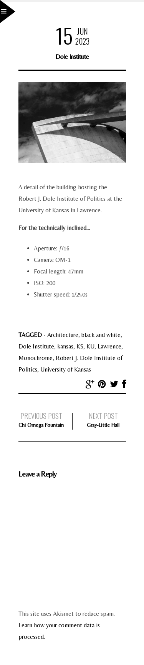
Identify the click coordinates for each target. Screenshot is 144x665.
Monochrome (35, 358)
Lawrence (109, 346)
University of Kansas (65, 369)
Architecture (62, 334)
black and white (101, 334)
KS (79, 346)
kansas (65, 346)
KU (90, 346)
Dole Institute (36, 346)
